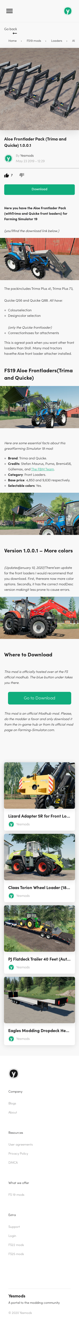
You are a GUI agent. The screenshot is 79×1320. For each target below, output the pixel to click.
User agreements (20, 1144)
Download (39, 189)
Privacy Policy (18, 1153)
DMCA (13, 1163)
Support (14, 1227)
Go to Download (39, 698)
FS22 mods (16, 1245)
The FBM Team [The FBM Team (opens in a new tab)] (42, 469)
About (12, 1112)
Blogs (12, 1103)
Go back (10, 29)
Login (12, 1236)
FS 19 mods (16, 1195)
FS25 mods (16, 1254)
